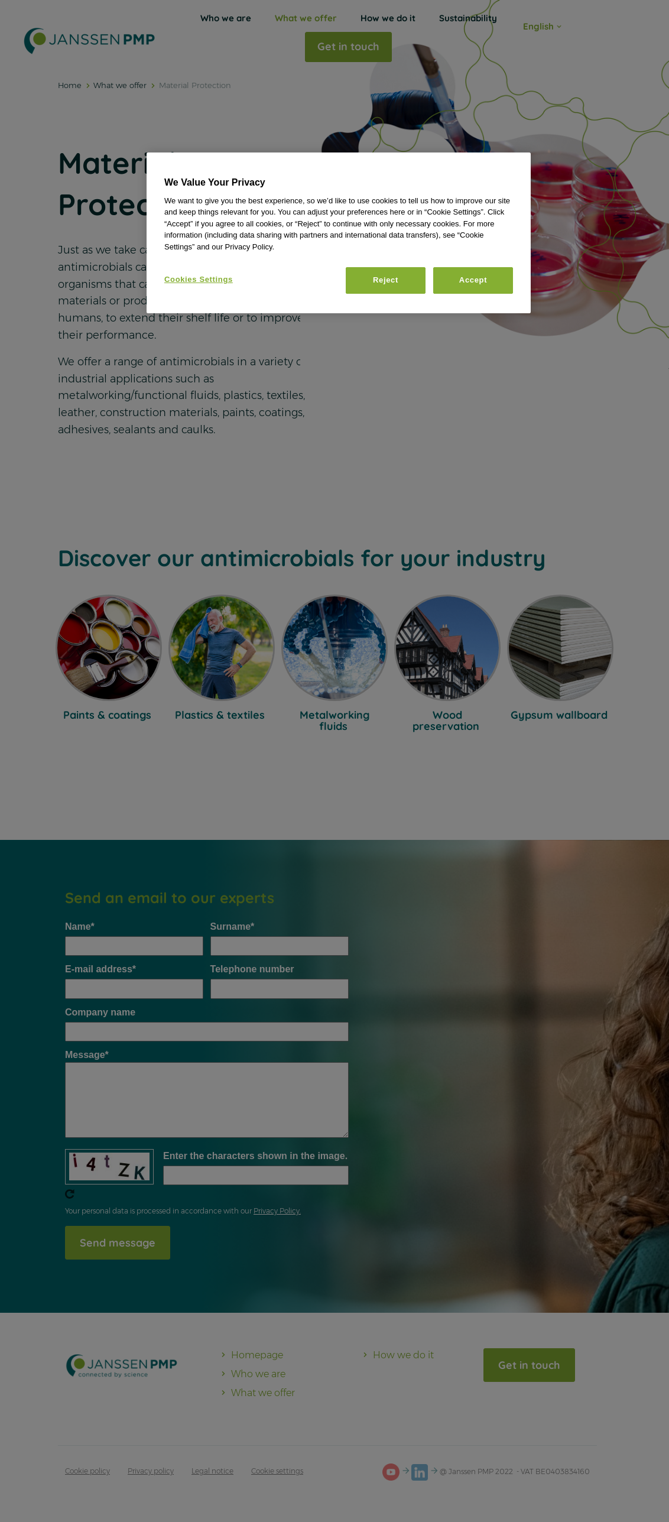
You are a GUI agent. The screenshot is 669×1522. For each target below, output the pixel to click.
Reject (385, 279)
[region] (339, 232)
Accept (473, 279)
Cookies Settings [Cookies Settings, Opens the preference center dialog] (198, 279)
